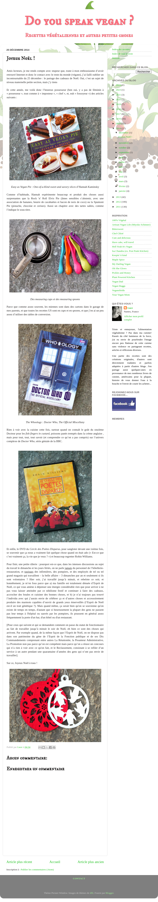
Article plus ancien (91, 862)
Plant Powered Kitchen (123, 277)
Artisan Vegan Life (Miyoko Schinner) (131, 224)
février (122, 186)
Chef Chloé (117, 233)
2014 (118, 128)
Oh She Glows (119, 268)
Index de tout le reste (122, 53)
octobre (123, 147)
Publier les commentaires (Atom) (37, 869)
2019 (118, 104)
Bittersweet (117, 229)
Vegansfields (118, 290)
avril (121, 176)
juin (121, 166)
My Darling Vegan (121, 264)
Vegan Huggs (118, 286)
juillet (122, 162)
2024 (118, 85)
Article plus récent (19, 862)
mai (121, 171)
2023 (118, 89)
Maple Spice (118, 259)
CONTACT (79, 878)
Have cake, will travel (123, 242)
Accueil (54, 862)
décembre (124, 132)
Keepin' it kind (119, 255)
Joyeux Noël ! (125, 136)
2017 (118, 114)
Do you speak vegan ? (79, 21)
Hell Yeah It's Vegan (122, 246)
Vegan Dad (117, 281)
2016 (118, 118)
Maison (116, 58)
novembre (124, 142)
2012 (118, 201)
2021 (118, 94)
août (121, 157)
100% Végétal (119, 220)
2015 (118, 123)
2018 (118, 109)
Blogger (110, 893)
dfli (91, 893)
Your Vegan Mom (121, 294)
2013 (118, 197)
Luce (130, 308)
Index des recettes (121, 49)
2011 (118, 206)
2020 (118, 99)
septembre (124, 152)
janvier (122, 191)
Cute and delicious (121, 237)
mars (121, 181)
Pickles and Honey (121, 272)
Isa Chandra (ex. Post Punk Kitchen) (130, 251)
